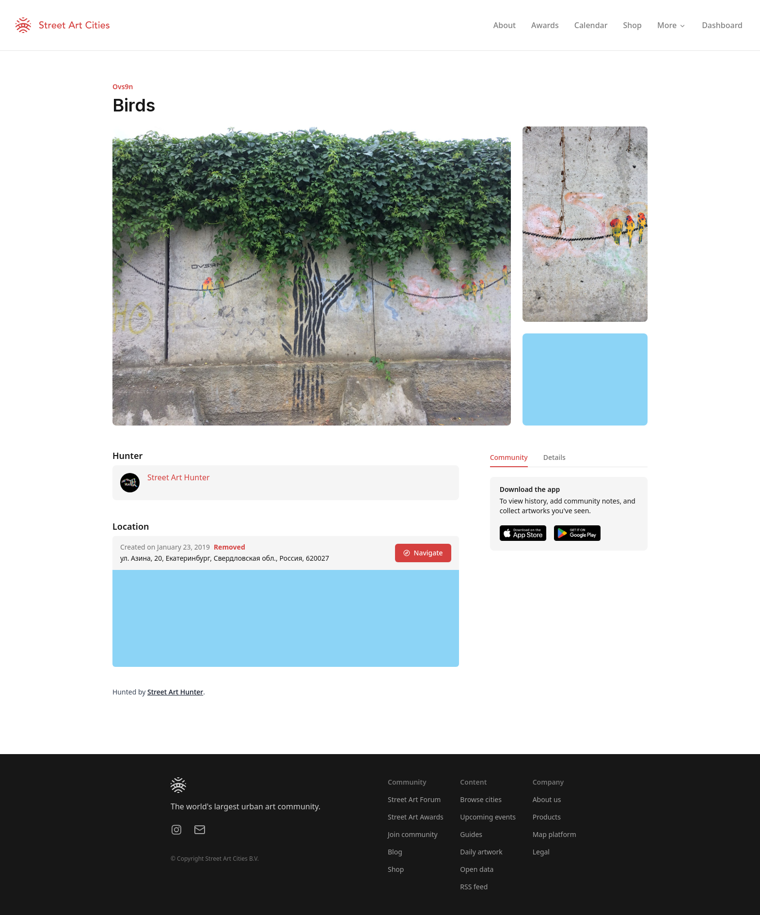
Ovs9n (122, 86)
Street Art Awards (415, 816)
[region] (585, 379)
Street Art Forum (414, 799)
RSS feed (474, 886)
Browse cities (481, 799)
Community (509, 457)
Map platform (554, 834)
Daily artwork (481, 851)
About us (547, 799)
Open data (476, 869)
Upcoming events (488, 816)
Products (547, 816)
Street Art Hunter (178, 477)
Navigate (423, 552)
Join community (413, 834)
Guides (471, 834)
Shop (396, 869)
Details (554, 457)
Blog (395, 851)
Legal (541, 851)
